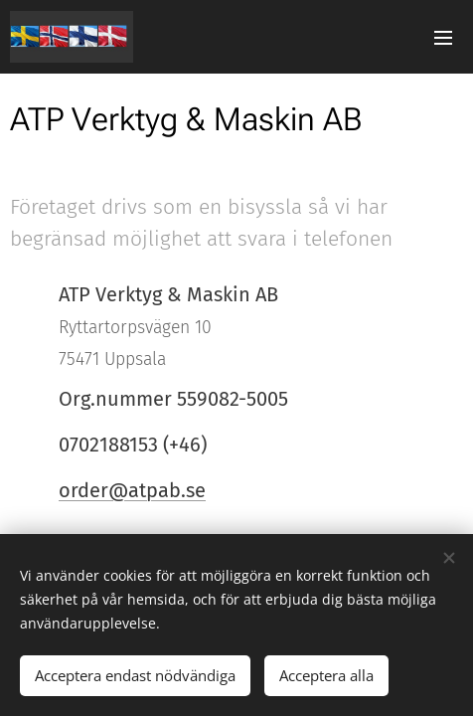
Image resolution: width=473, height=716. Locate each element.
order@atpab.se (132, 490)
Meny (443, 38)
